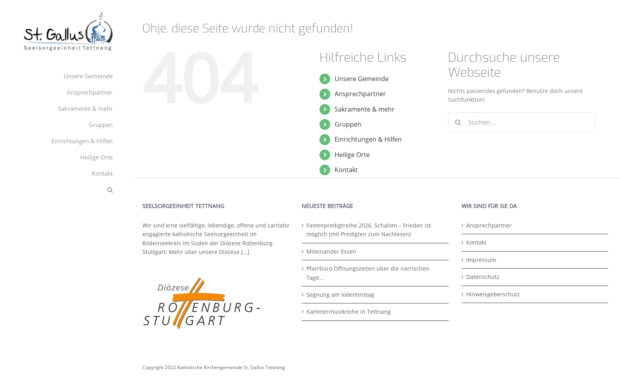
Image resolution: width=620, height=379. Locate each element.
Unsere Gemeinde (362, 78)
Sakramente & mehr (365, 109)
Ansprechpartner (360, 93)
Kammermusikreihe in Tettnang (348, 311)
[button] (65, 190)
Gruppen (348, 124)
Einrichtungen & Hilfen (368, 139)
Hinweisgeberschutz (493, 294)
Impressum (481, 259)
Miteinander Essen (331, 251)
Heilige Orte (352, 154)
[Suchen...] (521, 122)
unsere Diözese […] (224, 252)
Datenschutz (482, 276)
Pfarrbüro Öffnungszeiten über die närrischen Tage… (367, 273)
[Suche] (458, 122)
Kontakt (346, 169)
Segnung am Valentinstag (340, 294)
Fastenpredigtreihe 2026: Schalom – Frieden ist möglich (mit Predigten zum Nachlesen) (368, 230)
